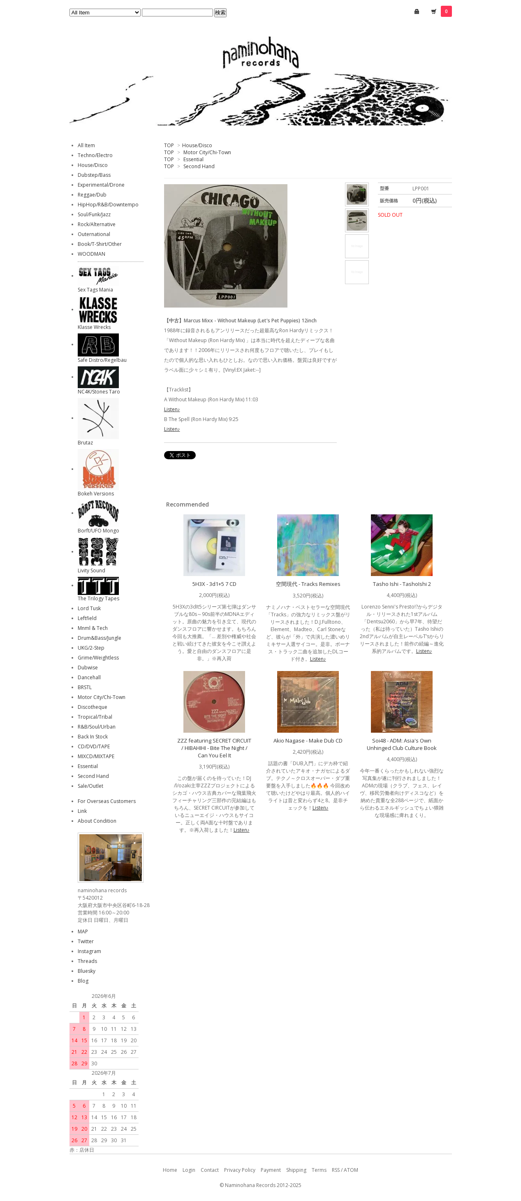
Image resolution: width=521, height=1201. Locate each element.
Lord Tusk (89, 608)
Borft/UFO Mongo (98, 530)
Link (82, 811)
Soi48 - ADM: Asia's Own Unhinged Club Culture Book (402, 744)
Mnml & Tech (93, 628)
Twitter (86, 941)
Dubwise (88, 667)
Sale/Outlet (90, 785)
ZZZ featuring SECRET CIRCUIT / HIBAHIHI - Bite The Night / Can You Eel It (214, 748)
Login (189, 1169)
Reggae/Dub (92, 194)
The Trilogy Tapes (98, 598)
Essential (193, 159)
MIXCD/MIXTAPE (96, 756)
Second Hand (199, 166)
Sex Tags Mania (95, 289)
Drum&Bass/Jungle (99, 637)
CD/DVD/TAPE (94, 746)
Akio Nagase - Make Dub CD (308, 740)
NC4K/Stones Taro (99, 391)
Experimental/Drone (101, 184)
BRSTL (85, 687)
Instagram (89, 951)
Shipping (296, 1169)
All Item (86, 145)
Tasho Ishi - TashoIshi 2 (402, 584)
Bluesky (86, 970)
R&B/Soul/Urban (97, 726)
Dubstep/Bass (94, 174)
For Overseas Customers (107, 801)
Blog (83, 980)
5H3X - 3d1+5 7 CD (214, 584)
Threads (87, 961)
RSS (336, 1169)
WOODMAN (91, 253)
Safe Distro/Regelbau (102, 359)
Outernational (94, 234)
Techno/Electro (95, 155)
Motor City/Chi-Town (207, 152)
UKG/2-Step (91, 647)
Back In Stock (93, 736)
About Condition (97, 820)
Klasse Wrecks (94, 327)
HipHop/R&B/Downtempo (108, 204)
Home (170, 1169)
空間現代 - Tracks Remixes (308, 584)
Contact (210, 1169)
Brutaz (85, 442)
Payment (271, 1169)
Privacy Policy (239, 1169)
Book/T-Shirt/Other (100, 244)
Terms (319, 1169)
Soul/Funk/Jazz (94, 214)
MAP (83, 931)
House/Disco (197, 145)
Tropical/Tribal (95, 716)
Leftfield (87, 618)
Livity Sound (91, 570)
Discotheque (92, 706)
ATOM (351, 1169)
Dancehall (89, 677)
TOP (169, 145)
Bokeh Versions (96, 493)
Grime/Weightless (98, 657)
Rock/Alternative (97, 224)
